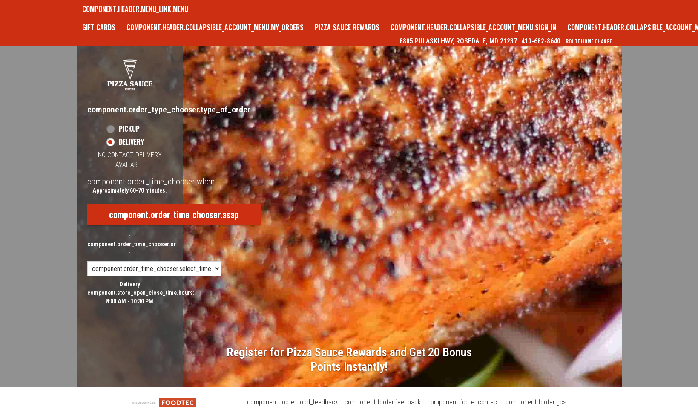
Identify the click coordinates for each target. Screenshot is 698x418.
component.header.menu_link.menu (135, 9)
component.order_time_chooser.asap (174, 214)
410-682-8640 (540, 41)
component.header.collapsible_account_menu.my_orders (215, 27)
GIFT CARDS (98, 27)
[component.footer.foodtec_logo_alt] (164, 402)
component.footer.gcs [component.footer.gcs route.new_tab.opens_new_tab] (536, 402)
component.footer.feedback (383, 402)
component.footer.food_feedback (292, 402)
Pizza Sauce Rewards (347, 27)
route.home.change (589, 41)
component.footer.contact (463, 402)
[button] (130, 74)
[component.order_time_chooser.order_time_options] (154, 268)
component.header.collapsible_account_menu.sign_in (473, 27)
